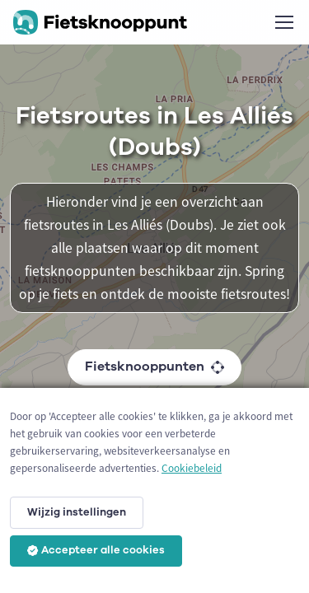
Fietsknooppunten (154, 366)
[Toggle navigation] (283, 22)
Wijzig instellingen (76, 512)
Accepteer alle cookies (96, 550)
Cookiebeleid (192, 468)
